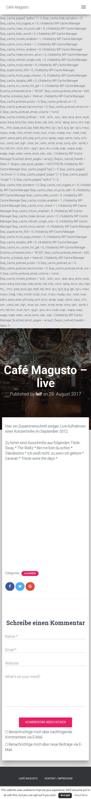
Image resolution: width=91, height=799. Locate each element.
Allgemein (30, 573)
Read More (80, 795)
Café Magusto (28, 778)
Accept (65, 795)
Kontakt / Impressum (58, 778)
